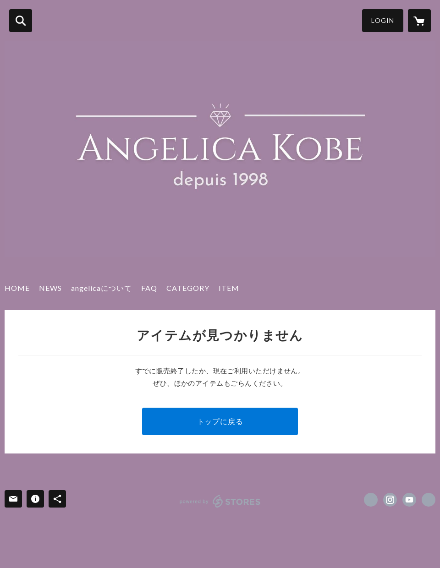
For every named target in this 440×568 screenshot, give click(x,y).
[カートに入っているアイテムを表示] (419, 20)
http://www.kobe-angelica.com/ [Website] (428, 500)
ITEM (229, 288)
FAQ (149, 288)
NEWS (50, 288)
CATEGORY (187, 288)
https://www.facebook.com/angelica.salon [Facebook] (371, 500)
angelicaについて (101, 288)
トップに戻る (220, 421)
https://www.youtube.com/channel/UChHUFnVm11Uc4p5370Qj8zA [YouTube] (409, 500)
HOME (17, 288)
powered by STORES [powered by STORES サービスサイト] (220, 501)
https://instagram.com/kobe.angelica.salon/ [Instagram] (390, 500)
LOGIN (382, 20)
